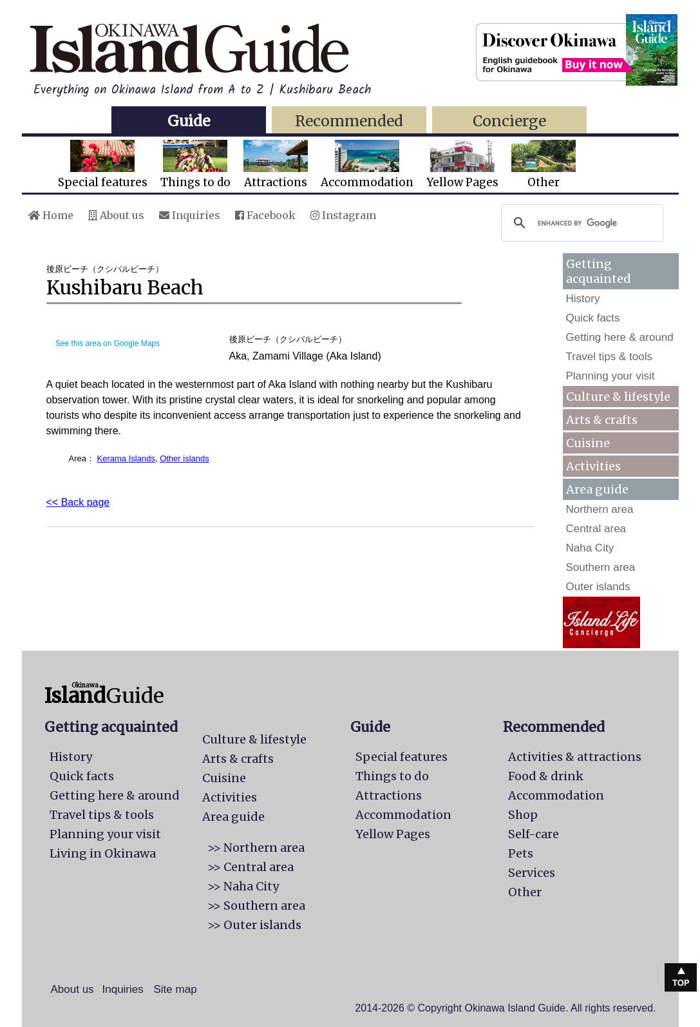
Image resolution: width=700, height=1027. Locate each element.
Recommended (349, 120)
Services (531, 872)
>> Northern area (256, 847)
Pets (520, 853)
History (583, 299)
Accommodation (367, 164)
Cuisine (588, 443)
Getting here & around (620, 337)
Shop (523, 814)
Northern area (600, 509)
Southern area (601, 567)
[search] (580, 223)
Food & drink (545, 776)
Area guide (233, 816)
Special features (102, 164)
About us (116, 215)
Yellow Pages (462, 164)
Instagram (343, 215)
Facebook (265, 215)
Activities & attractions (574, 756)
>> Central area (250, 866)
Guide (188, 120)
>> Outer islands (254, 924)
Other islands (184, 458)
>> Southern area (256, 905)
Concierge (509, 120)
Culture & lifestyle (618, 396)
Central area (596, 529)
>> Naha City (243, 886)
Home (50, 215)
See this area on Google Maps (107, 343)
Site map (175, 989)
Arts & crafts (602, 419)
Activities (593, 466)
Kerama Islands (126, 458)
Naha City (590, 548)
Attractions (275, 164)
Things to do (195, 164)
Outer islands (598, 587)
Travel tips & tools (609, 356)
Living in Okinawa (103, 853)
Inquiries (189, 215)
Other (543, 164)
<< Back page (78, 502)
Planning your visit (610, 376)
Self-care (533, 834)
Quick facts (593, 318)
